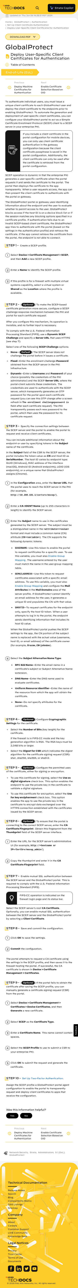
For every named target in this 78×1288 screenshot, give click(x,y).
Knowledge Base (17, 1236)
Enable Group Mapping (29, 586)
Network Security (18, 1152)
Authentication (39, 22)
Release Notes (16, 1190)
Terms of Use (15, 1257)
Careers (12, 1225)
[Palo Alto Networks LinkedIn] (19, 1270)
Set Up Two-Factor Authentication (42, 1078)
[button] (76, 1030)
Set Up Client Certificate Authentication (28, 25)
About (11, 1222)
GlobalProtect (21, 22)
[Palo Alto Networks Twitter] (27, 1270)
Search (12, 1194)
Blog (10, 1197)
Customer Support (18, 1229)
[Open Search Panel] (38, 8)
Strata (33, 1152)
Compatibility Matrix (19, 1201)
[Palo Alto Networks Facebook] (11, 1270)
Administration (45, 1152)
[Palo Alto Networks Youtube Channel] (34, 1270)
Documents (14, 1261)
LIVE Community (18, 1232)
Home (8, 22)
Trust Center (15, 1254)
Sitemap (13, 1208)
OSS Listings (15, 1204)
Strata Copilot (61, 8)
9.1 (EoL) (60, 1152)
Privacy (12, 1250)
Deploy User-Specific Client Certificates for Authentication (38, 28)
